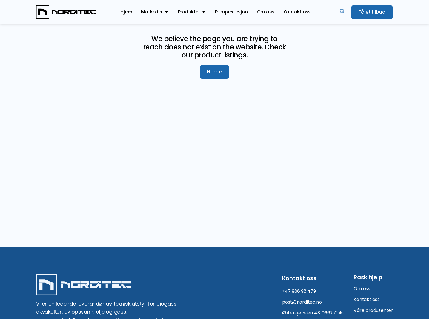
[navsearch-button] (342, 12)
